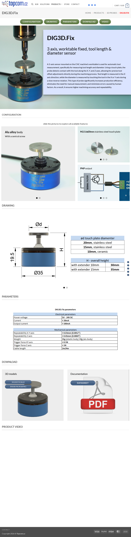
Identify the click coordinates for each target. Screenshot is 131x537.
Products (56, 4)
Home (88, 13)
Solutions (45, 4)
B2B (36, 4)
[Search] (32, 4)
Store (66, 4)
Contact (75, 4)
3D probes (112, 13)
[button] (121, 5)
